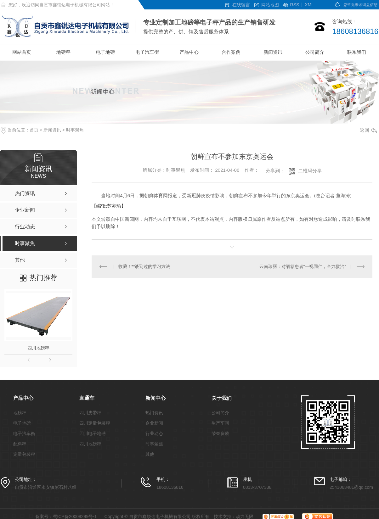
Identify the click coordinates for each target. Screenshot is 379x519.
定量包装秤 (24, 454)
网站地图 (270, 5)
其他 (149, 454)
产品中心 (189, 52)
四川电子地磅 (92, 433)
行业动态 (154, 433)
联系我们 (356, 52)
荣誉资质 (220, 433)
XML (309, 5)
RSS (294, 5)
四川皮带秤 (90, 412)
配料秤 (19, 444)
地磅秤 (63, 52)
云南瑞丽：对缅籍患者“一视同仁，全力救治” (302, 266)
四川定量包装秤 (94, 423)
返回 (368, 130)
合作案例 (231, 52)
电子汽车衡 (147, 52)
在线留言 (241, 5)
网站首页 (21, 52)
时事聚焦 (75, 129)
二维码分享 (310, 170)
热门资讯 (154, 412)
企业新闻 (154, 423)
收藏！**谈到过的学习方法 (144, 266)
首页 (34, 129)
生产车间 (220, 423)
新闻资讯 (272, 52)
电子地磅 (105, 52)
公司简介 (314, 52)
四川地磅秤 (38, 347)
